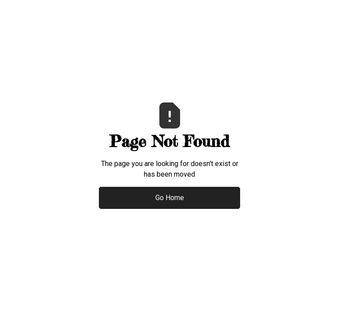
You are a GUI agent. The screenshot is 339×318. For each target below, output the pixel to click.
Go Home (169, 197)
